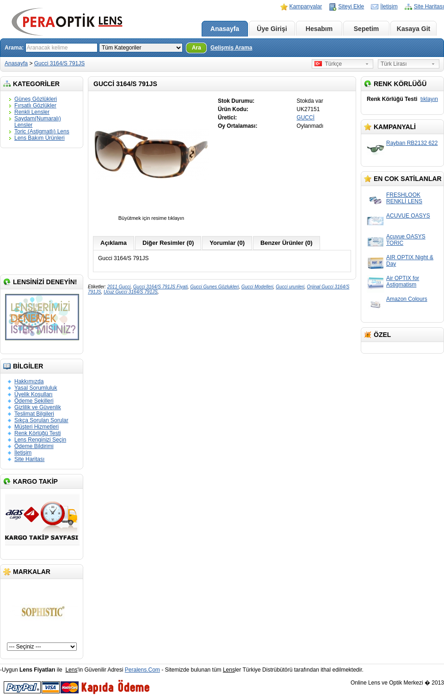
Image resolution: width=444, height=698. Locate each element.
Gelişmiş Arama (231, 47)
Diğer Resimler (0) (168, 242)
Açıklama (113, 242)
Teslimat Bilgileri (34, 414)
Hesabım (319, 28)
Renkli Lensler (31, 112)
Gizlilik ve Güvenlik (37, 407)
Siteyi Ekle (351, 6)
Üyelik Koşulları (33, 394)
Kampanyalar (306, 6)
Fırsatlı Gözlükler (35, 105)
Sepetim (366, 28)
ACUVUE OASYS (408, 215)
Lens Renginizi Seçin (40, 439)
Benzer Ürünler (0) (286, 242)
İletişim (388, 6)
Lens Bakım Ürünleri (39, 138)
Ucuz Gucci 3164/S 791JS (131, 291)
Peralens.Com (142, 670)
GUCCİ (305, 117)
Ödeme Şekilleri (34, 401)
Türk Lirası (394, 64)
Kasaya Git (413, 28)
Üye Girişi (272, 28)
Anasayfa (224, 28)
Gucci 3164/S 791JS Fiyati (160, 286)
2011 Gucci (119, 286)
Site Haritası (429, 6)
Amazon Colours (406, 299)
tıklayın (429, 99)
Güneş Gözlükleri (35, 99)
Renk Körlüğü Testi (37, 433)
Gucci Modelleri (257, 286)
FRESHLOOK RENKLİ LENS (404, 198)
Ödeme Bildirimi (34, 446)
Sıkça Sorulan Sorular (41, 420)
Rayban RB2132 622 (412, 143)
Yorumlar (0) (227, 242)
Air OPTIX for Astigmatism (402, 281)
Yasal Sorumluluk (35, 388)
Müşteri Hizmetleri (36, 427)
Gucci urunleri (290, 286)
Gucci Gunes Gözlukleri (214, 286)
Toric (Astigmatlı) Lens (41, 131)
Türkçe (328, 64)
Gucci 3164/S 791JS (59, 63)
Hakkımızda (28, 381)
